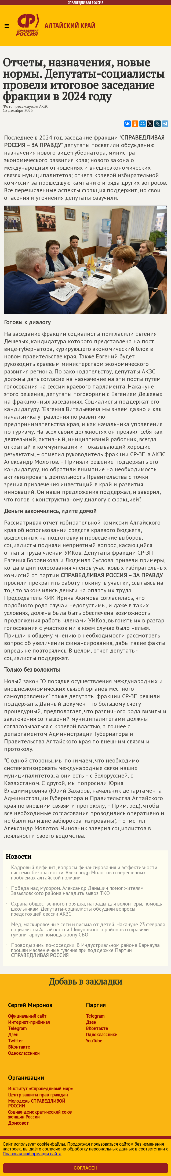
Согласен (85, 1168)
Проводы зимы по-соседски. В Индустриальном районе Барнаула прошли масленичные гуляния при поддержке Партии (83, 950)
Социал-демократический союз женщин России (40, 1114)
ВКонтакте (19, 1047)
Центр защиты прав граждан (38, 1094)
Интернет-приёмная (29, 1022)
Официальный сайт (27, 1016)
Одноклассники (23, 1053)
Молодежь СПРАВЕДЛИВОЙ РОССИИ (36, 1103)
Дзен (13, 1034)
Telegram (17, 1028)
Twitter (15, 1040)
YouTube (94, 1040)
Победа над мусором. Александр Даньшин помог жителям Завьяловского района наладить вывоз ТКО (75, 891)
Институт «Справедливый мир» (40, 1088)
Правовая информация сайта (32, 1154)
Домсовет (18, 1123)
